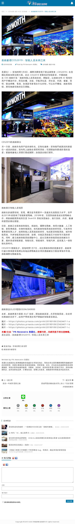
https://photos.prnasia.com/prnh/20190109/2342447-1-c (39, 327)
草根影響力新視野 (20, 346)
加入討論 (6, 458)
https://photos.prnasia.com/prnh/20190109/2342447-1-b (39, 324)
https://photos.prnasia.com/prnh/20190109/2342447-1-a (39, 321)
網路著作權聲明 (10, 349)
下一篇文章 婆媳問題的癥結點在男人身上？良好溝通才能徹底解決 (56, 383)
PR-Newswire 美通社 (30, 64)
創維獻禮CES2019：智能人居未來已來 (30, 334)
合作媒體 (11, 11)
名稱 (3, 485)
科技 (19, 11)
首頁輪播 (24, 11)
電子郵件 (4, 493)
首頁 (3, 11)
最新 (16, 11)
